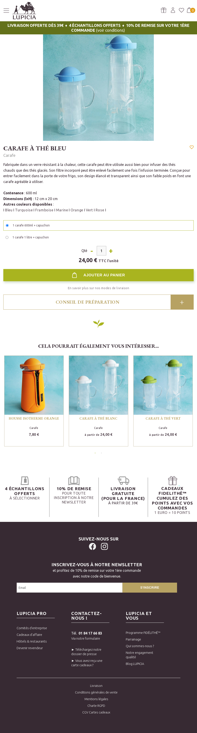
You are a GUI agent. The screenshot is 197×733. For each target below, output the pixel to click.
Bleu (8, 210)
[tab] (98, 302)
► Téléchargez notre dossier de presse (86, 652)
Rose (100, 210)
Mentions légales (96, 699)
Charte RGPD (96, 705)
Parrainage (133, 639)
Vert (89, 210)
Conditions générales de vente (96, 692)
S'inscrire (149, 587)
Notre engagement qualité (139, 655)
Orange (77, 210)
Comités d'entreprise (32, 628)
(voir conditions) (98, 27)
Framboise (44, 210)
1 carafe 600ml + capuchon (31, 225)
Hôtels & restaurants (32, 641)
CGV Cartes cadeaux (96, 712)
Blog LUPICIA (135, 664)
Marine (62, 210)
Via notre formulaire (85, 638)
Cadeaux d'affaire (29, 635)
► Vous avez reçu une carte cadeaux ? (86, 663)
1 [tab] (94, 452)
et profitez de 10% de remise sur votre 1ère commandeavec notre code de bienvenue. (97, 570)
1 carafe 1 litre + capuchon (30, 237)
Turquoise (24, 210)
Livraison (96, 686)
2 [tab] (100, 452)
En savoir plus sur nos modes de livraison (98, 288)
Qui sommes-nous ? (140, 646)
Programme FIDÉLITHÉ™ (143, 633)
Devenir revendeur (30, 648)
